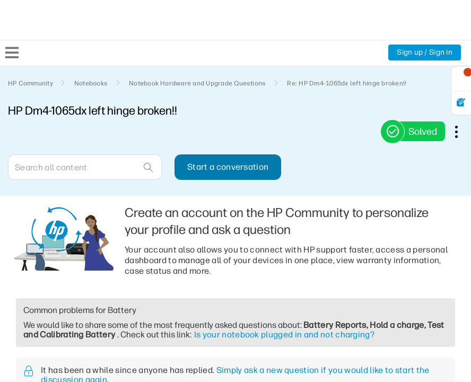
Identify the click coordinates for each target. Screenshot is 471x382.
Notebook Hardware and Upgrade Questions (197, 83)
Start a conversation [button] (227, 167)
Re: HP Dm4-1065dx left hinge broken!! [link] (346, 83)
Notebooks (91, 83)
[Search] (85, 167)
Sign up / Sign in (424, 52)
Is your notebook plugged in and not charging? (284, 334)
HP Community (30, 83)
